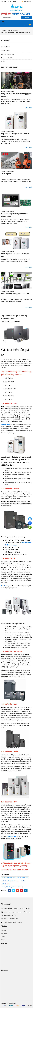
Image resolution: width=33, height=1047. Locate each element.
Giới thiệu (3, 1)
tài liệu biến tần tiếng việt (8, 878)
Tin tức (9, 1)
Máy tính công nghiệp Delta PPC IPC (15, 293)
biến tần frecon (15, 881)
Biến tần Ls (4, 585)
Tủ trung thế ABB (8, 174)
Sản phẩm (4, 933)
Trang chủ (3, 30)
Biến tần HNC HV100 (22, 878)
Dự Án (3, 61)
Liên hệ (14, 1)
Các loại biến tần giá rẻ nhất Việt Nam (12, 887)
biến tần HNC (12, 836)
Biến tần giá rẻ (6, 884)
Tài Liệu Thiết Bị (5, 47)
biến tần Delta (5, 881)
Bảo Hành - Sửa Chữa (6, 58)
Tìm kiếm (26, 17)
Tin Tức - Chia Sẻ (12, 30)
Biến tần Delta (5, 424)
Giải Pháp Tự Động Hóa (7, 54)
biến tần (23, 881)
